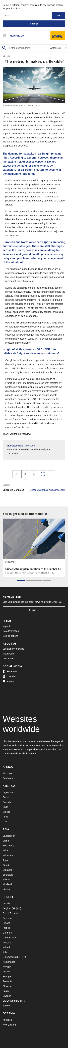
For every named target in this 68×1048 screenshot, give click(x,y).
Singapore (8, 874)
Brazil (6, 797)
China (6, 840)
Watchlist (56, 48)
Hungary (7, 942)
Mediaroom (17, 36)
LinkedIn (9, 676)
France (6, 927)
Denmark (7, 918)
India (5, 850)
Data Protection (11, 631)
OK (58, 15)
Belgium (7, 908)
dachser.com (29, 753)
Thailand (7, 884)
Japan (6, 860)
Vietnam (7, 889)
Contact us (8, 658)
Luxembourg (9, 957)
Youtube (9, 681)
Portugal (7, 976)
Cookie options (10, 636)
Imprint (6, 626)
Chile (5, 807)
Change (34, 24)
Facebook (10, 671)
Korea (6, 865)
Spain (6, 991)
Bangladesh (9, 835)
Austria (6, 903)
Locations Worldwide (13, 648)
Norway (7, 966)
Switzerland (9, 1000)
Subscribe (34, 610)
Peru (5, 816)
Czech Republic (11, 913)
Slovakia (7, 986)
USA (5, 821)
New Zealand (10, 1024)
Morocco (7, 773)
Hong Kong (8, 845)
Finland (6, 923)
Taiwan (6, 879)
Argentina (8, 792)
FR (14, 908)
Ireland (6, 947)
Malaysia (7, 870)
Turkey (6, 1005)
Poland (6, 971)
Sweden (7, 996)
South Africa (9, 778)
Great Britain (9, 937)
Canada (7, 802)
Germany (7, 932)
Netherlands (9, 962)
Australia (7, 1020)
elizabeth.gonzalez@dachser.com (47, 490)
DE (23, 957)
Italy (5, 952)
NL (18, 908)
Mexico (6, 812)
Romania (7, 981)
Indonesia (8, 855)
